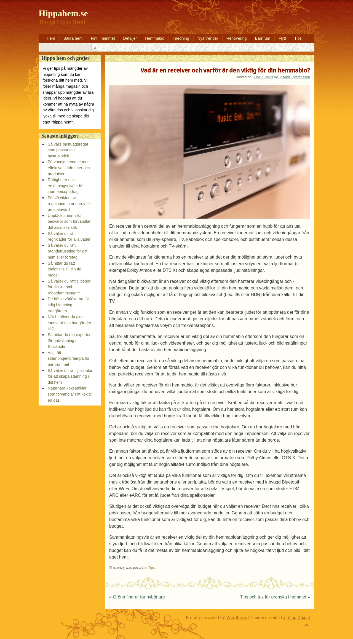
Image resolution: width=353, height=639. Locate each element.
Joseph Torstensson (294, 77)
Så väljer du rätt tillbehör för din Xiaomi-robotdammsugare (69, 287)
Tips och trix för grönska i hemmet (275, 597)
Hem (51, 38)
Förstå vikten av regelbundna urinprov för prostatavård (69, 203)
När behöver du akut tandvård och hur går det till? (69, 323)
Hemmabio (154, 38)
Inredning (181, 38)
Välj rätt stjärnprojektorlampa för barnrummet (68, 358)
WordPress (236, 617)
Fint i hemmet (103, 38)
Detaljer (130, 38)
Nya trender (207, 38)
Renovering (236, 38)
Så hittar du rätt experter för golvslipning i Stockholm (69, 340)
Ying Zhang (298, 617)
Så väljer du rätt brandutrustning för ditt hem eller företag (67, 251)
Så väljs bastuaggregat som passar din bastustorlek (68, 150)
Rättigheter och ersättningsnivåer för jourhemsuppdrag (66, 186)
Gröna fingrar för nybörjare (137, 597)
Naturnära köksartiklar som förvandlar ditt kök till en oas (70, 394)
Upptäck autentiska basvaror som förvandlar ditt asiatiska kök (69, 221)
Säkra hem (73, 38)
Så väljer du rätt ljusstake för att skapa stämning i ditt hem (70, 376)
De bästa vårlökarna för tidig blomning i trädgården (68, 305)
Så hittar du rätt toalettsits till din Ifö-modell (65, 269)
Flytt (282, 38)
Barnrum (262, 38)
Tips (298, 38)
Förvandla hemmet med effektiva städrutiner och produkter (69, 168)
